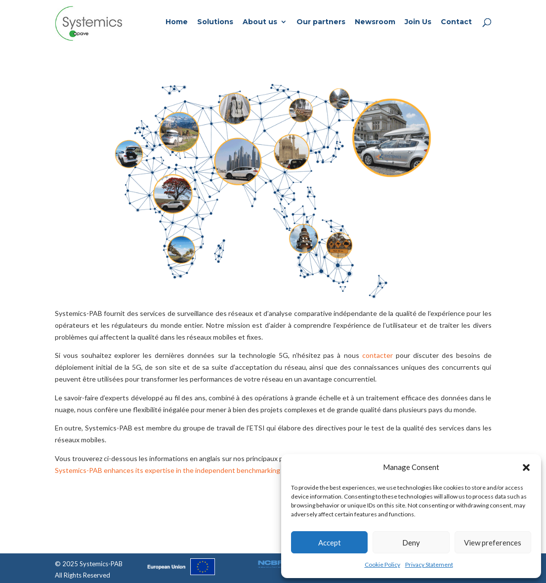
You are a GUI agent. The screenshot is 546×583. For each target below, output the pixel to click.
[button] (526, 467)
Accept (329, 542)
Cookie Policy (382, 564)
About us (260, 22)
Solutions (215, 22)
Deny (411, 542)
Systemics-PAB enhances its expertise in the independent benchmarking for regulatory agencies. (205, 470)
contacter (377, 355)
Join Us (418, 22)
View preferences (492, 542)
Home (177, 22)
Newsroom (375, 22)
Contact (456, 22)
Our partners (320, 22)
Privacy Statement (429, 564)
